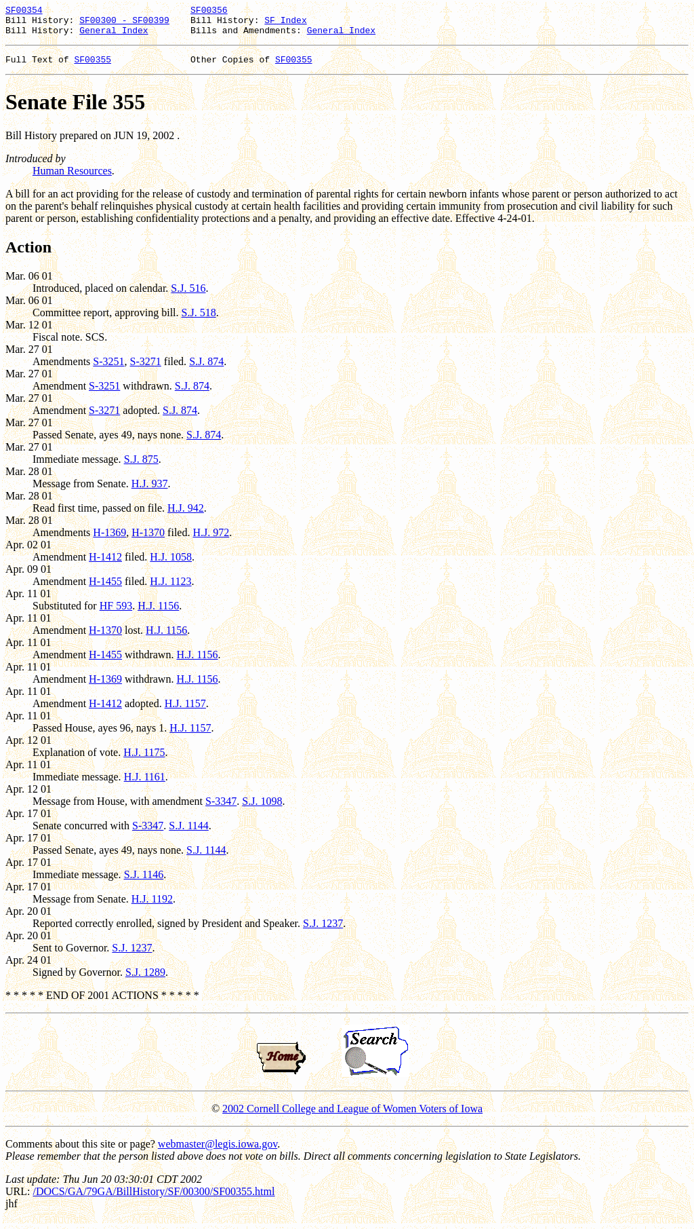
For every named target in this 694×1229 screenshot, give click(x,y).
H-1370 (148, 540)
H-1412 (105, 565)
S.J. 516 (188, 296)
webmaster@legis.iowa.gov (217, 1152)
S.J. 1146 (144, 882)
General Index (113, 36)
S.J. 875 (141, 467)
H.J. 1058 (171, 565)
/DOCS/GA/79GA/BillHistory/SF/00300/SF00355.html (153, 1199)
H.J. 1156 (158, 614)
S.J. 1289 (145, 980)
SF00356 (209, 11)
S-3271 (145, 369)
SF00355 (92, 67)
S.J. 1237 (323, 931)
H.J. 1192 (152, 907)
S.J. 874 (206, 369)
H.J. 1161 (144, 785)
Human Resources (72, 179)
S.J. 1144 (189, 833)
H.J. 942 (185, 516)
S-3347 (221, 809)
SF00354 (24, 11)
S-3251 (108, 369)
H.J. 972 (210, 540)
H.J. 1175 (144, 760)
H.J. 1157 (185, 711)
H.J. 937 (149, 491)
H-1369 (109, 540)
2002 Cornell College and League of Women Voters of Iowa (352, 1116)
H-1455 (105, 589)
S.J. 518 (199, 320)
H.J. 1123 (170, 589)
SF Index (285, 24)
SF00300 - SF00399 (124, 24)
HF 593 (116, 614)
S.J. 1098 (262, 809)
